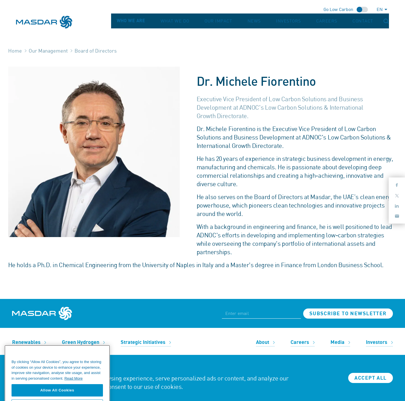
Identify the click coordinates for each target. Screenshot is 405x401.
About (265, 342)
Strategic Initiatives (146, 342)
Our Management (48, 51)
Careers (347, 21)
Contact (372, 21)
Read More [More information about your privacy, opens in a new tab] (73, 385)
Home (15, 51)
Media (340, 342)
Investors (320, 21)
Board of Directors (96, 51)
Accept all (370, 378)
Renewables (29, 342)
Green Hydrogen (83, 342)
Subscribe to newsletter (348, 313)
